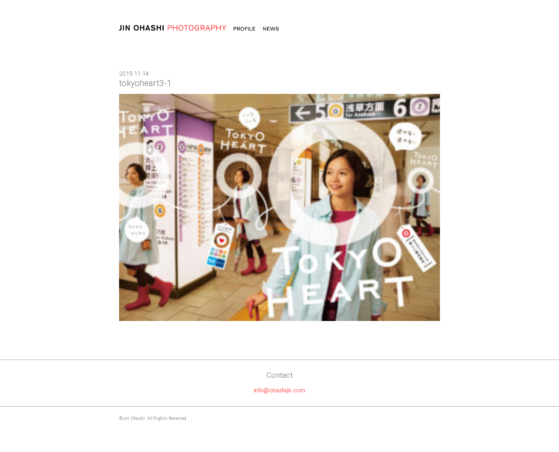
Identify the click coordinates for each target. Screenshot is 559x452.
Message (397, 29)
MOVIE (319, 29)
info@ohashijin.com (279, 390)
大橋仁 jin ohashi (172, 28)
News (271, 29)
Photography (355, 29)
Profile (244, 29)
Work (295, 29)
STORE (429, 29)
